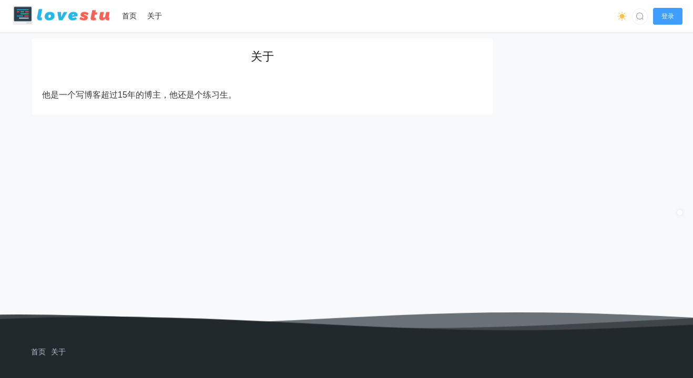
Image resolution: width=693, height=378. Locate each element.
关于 (58, 352)
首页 (38, 352)
